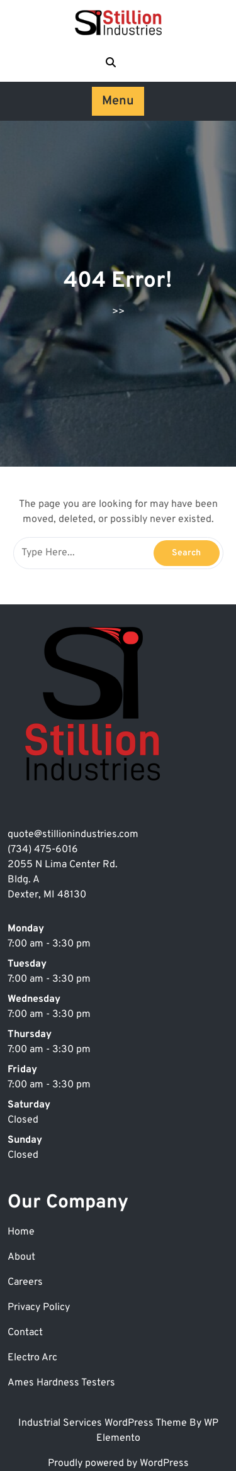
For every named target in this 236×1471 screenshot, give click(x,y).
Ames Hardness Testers (61, 1383)
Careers (25, 1282)
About (21, 1257)
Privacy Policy (39, 1307)
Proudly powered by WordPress (118, 1463)
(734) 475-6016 (43, 849)
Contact (25, 1332)
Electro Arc (32, 1358)
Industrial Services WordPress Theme (103, 1423)
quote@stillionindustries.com (73, 834)
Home (21, 1232)
